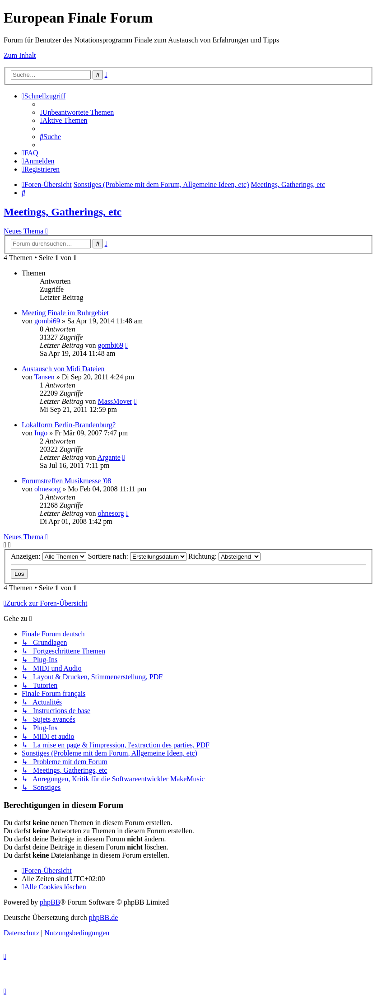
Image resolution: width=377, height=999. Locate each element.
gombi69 (47, 321)
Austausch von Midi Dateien (63, 369)
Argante (109, 457)
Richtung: (224, 556)
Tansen (44, 377)
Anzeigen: (48, 556)
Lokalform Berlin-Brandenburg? (69, 425)
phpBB (50, 902)
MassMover (115, 401)
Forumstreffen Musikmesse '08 (66, 481)
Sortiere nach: (137, 556)
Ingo (40, 433)
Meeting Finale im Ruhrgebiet (65, 313)
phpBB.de (103, 917)
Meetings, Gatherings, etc (62, 212)
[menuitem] (77, 112)
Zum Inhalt (20, 55)
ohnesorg (47, 489)
